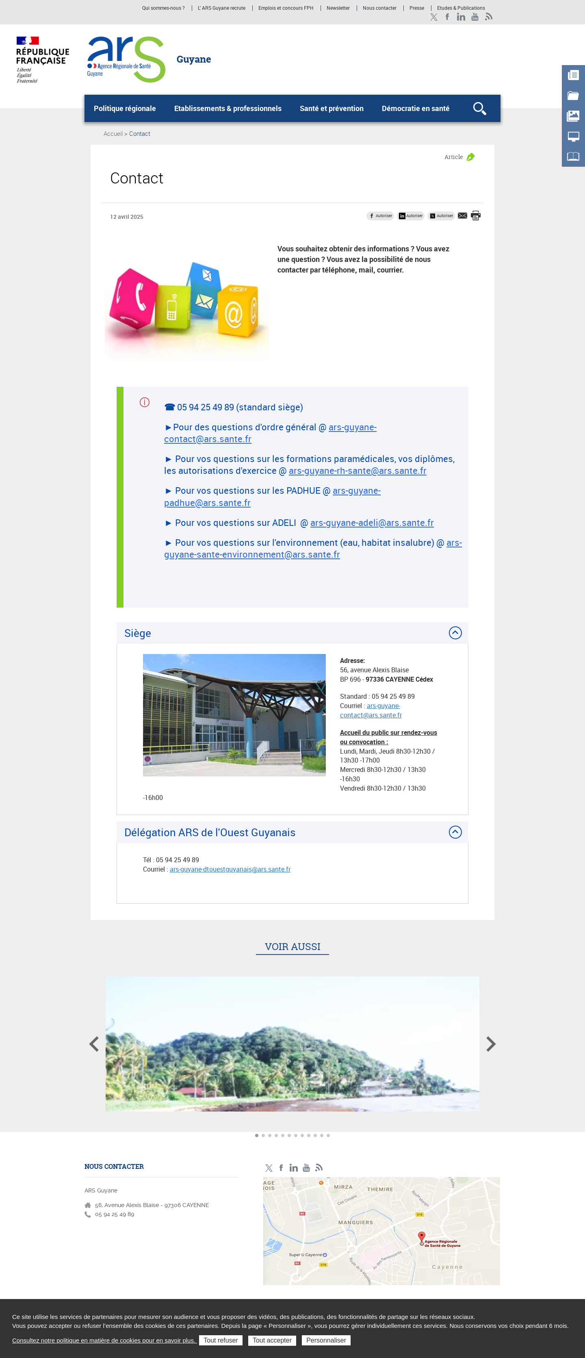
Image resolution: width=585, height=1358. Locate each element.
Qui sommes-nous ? (163, 8)
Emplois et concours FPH (286, 8)
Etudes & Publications (461, 8)
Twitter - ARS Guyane (433, 17)
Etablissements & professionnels (228, 108)
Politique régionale (125, 108)
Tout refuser (221, 1340)
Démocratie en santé (416, 108)
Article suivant (491, 1044)
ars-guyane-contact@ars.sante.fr (371, 710)
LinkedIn (461, 17)
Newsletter (338, 8)
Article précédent (94, 1044)
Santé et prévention (332, 108)
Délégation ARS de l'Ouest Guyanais (210, 832)
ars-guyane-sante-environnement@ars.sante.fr (313, 548)
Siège (137, 633)
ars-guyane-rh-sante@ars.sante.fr (358, 470)
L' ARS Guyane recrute (221, 8)
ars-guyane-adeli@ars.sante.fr (372, 522)
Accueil (113, 133)
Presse (417, 8)
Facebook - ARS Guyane (447, 17)
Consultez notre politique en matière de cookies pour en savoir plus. (104, 1340)
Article (453, 157)
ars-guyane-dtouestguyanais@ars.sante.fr (230, 869)
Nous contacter (379, 8)
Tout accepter (272, 1340)
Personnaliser (326, 1340)
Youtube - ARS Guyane (475, 17)
